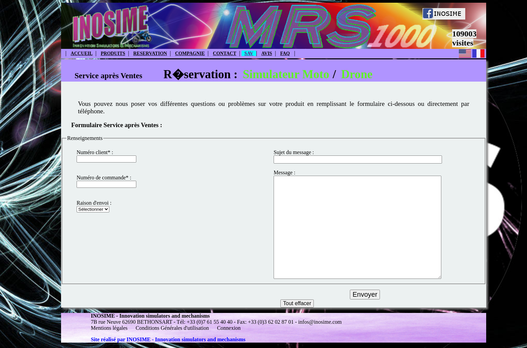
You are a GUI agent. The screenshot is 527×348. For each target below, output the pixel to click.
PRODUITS (113, 53)
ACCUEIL (82, 53)
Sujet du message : (294, 152)
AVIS (266, 53)
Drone (356, 74)
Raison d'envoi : (94, 203)
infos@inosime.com (320, 322)
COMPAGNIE (190, 53)
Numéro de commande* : (104, 177)
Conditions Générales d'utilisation (172, 328)
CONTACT (224, 53)
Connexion (229, 328)
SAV (248, 53)
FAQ (285, 53)
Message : (284, 172)
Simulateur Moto (286, 74)
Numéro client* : (95, 152)
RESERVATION (150, 53)
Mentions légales (110, 328)
